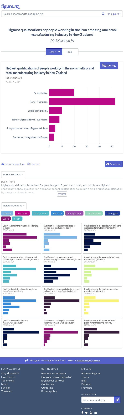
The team (6, 391)
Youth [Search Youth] (17, 218)
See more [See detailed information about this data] (62, 194)
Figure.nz (10, 6)
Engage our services (52, 380)
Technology (7, 380)
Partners (86, 384)
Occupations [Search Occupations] (74, 213)
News (4, 384)
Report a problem (13, 164)
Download (113, 164)
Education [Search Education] (22, 213)
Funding (5, 387)
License (33, 164)
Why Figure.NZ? (10, 373)
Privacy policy (49, 391)
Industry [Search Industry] (57, 213)
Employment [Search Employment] (40, 213)
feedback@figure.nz (88, 360)
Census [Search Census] (7, 213)
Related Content (12, 205)
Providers (86, 387)
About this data (11, 174)
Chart (53, 51)
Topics (85, 377)
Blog (83, 380)
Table (69, 51)
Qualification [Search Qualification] (94, 213)
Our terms (47, 387)
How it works (8, 377)
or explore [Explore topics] (114, 13)
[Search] (103, 13)
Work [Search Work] (6, 218)
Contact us (47, 384)
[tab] (54, 51)
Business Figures (91, 373)
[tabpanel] (62, 107)
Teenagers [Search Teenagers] (112, 213)
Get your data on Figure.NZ (56, 377)
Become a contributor (53, 373)
